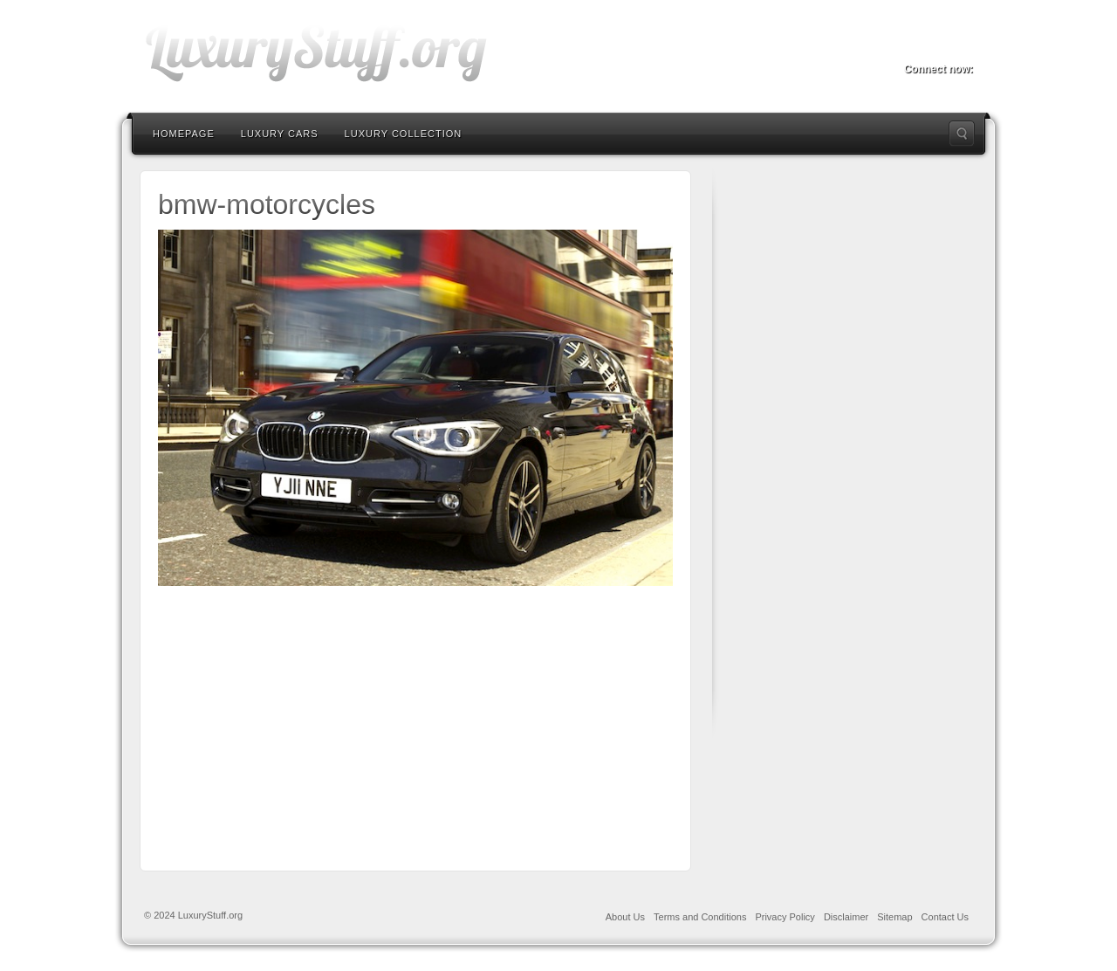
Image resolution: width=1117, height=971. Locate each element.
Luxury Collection (404, 133)
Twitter (938, 44)
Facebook (914, 44)
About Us (625, 917)
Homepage (184, 133)
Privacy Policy (784, 917)
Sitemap (894, 917)
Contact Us (945, 917)
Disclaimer (846, 917)
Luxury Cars (280, 133)
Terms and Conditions (700, 917)
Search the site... (962, 134)
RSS (961, 44)
